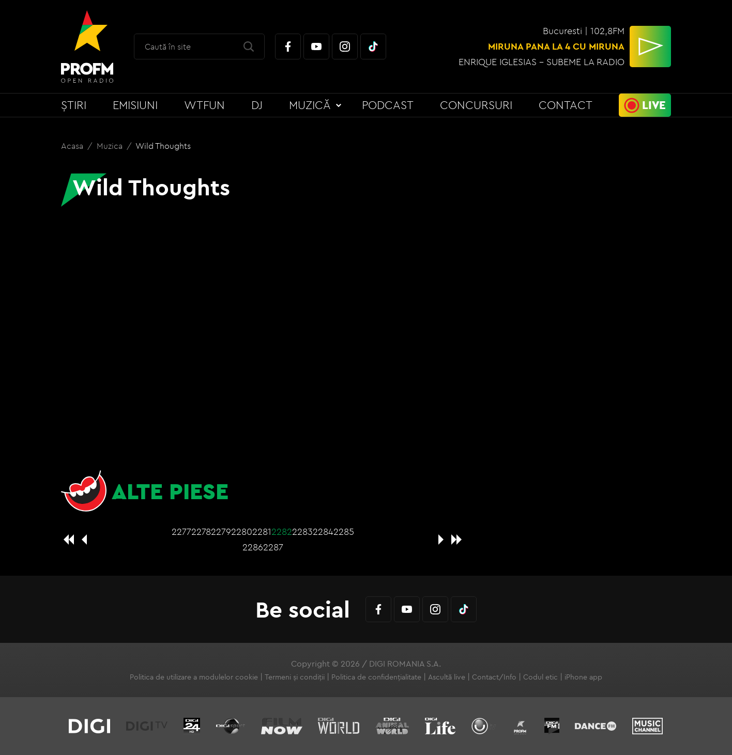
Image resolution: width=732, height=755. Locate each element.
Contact (565, 105)
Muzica (111, 146)
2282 (281, 531)
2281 (261, 531)
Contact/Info (494, 677)
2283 (302, 531)
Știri (73, 105)
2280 (241, 531)
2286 (252, 547)
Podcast (388, 105)
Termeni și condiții (295, 677)
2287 (273, 547)
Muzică (310, 105)
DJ (257, 105)
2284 (323, 531)
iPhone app (583, 677)
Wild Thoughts (163, 146)
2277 (181, 531)
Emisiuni (135, 105)
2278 (201, 531)
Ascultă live (446, 677)
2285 (343, 531)
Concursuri (476, 105)
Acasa (73, 146)
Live (654, 105)
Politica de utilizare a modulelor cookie (194, 677)
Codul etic (540, 677)
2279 (221, 531)
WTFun (204, 105)
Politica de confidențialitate (376, 677)
